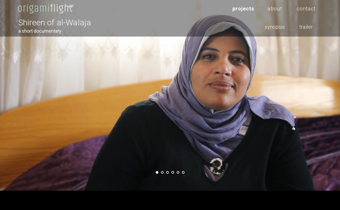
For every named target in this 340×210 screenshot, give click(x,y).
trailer (306, 27)
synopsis (275, 27)
